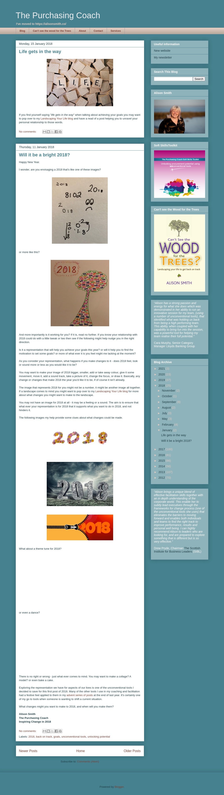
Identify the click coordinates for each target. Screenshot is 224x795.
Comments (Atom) (88, 761)
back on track (44, 736)
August (167, 407)
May (165, 418)
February (168, 424)
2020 (162, 374)
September (169, 402)
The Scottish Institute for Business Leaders (177, 550)
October (167, 396)
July (165, 413)
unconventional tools (73, 736)
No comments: (28, 131)
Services (116, 30)
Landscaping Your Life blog (57, 118)
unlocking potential (99, 736)
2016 (162, 455)
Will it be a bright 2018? (44, 154)
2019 (162, 380)
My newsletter (163, 57)
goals (57, 736)
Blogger (119, 786)
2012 (162, 477)
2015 (162, 460)
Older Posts (132, 751)
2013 (162, 472)
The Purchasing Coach (58, 15)
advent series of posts (80, 695)
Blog (22, 30)
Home (80, 751)
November (169, 390)
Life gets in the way (40, 51)
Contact (98, 30)
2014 (162, 466)
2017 (162, 449)
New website (162, 50)
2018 (31, 736)
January (167, 430)
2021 (162, 368)
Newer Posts (28, 751)
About (82, 30)
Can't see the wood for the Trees (52, 30)
